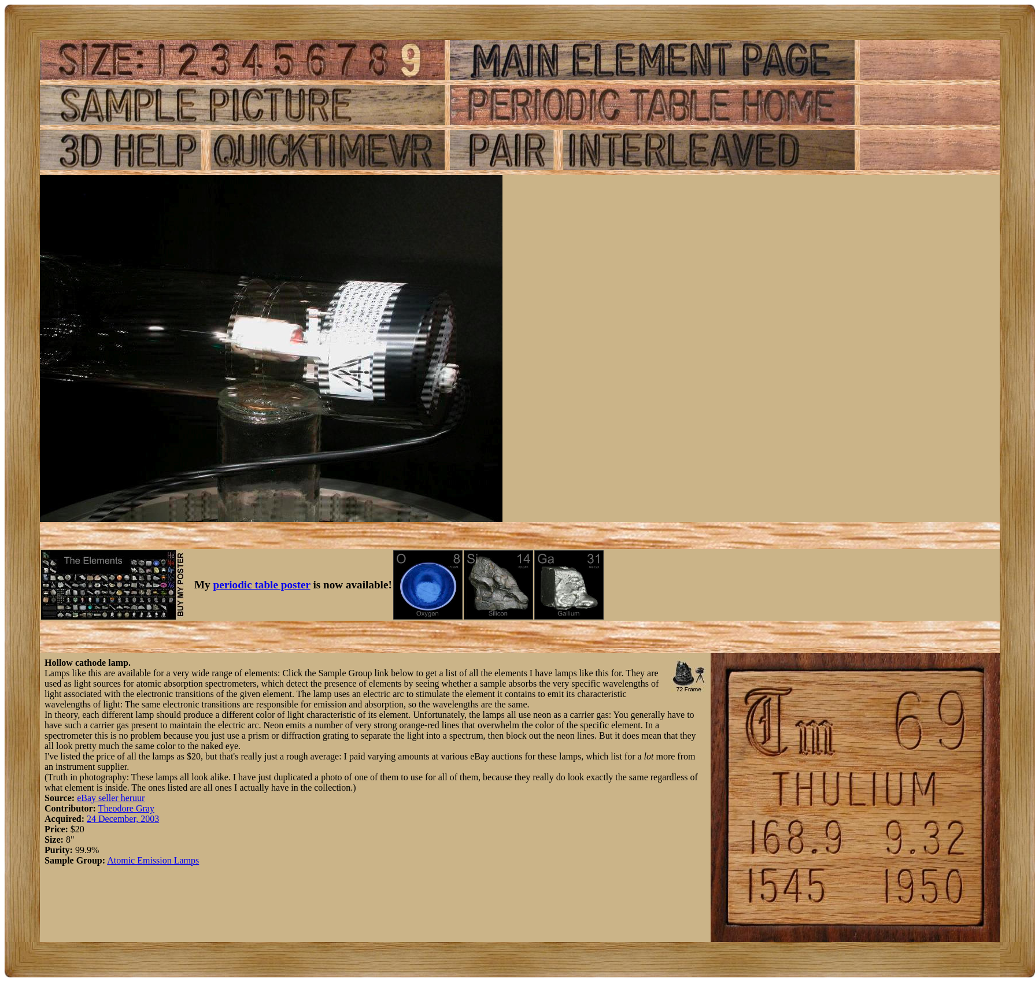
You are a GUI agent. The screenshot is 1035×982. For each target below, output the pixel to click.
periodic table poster (261, 585)
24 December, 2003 (123, 819)
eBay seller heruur (111, 798)
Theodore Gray (126, 808)
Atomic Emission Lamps (153, 860)
